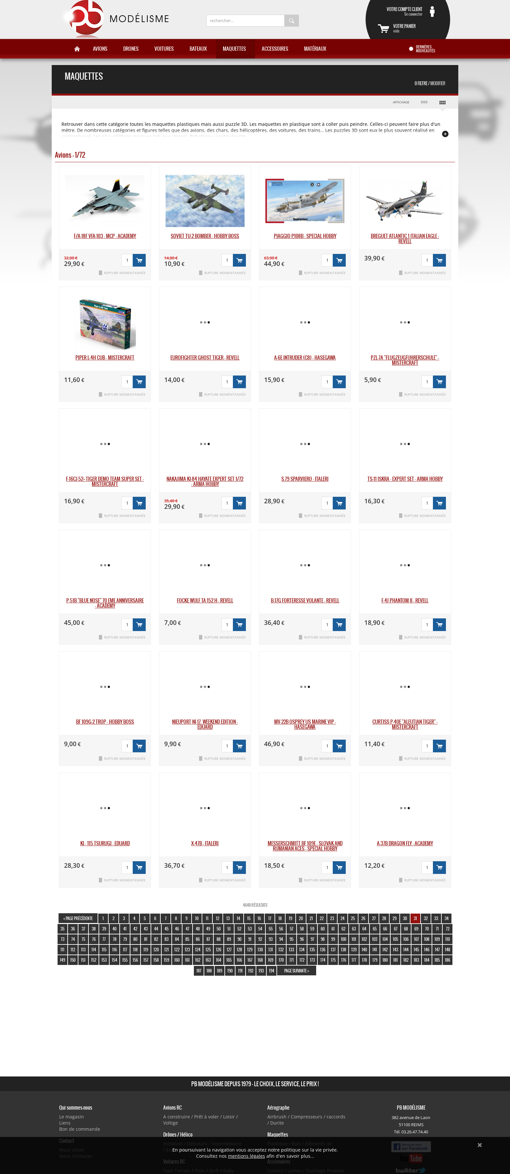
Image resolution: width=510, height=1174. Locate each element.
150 (72, 960)
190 (230, 970)
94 (281, 939)
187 (198, 970)
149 (62, 960)
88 (219, 939)
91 (249, 939)
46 (177, 928)
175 (333, 960)
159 (166, 960)
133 (291, 949)
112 (73, 949)
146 (426, 949)
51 (229, 928)
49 (208, 928)
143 (395, 949)
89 (229, 939)
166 (239, 960)
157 (145, 960)
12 (217, 918)
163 (208, 960)
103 (374, 939)
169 (270, 960)
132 (281, 949)
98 (323, 939)
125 (208, 949)
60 (323, 928)
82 (156, 939)
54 (260, 928)
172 (302, 960)
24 (342, 918)
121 (166, 949)
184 (426, 960)
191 (240, 970)
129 (249, 949)
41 (125, 928)
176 (343, 960)
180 (385, 960)
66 (385, 928)
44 (156, 928)
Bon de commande (79, 1129)
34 (447, 918)
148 (447, 949)
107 (416, 939)
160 (177, 960)
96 (302, 939)
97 (312, 939)
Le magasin (71, 1117)
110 (447, 939)
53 (250, 928)
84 (177, 939)
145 (416, 949)
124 (197, 949)
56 (281, 928)
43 (146, 928)
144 (406, 949)
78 (114, 939)
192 (250, 970)
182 (406, 960)
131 (270, 949)
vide (415, 28)
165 (229, 960)
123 (187, 949)
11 (207, 918)
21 (311, 918)
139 (353, 949)
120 (156, 949)
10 (196, 918)
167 (250, 960)
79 (125, 939)
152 (93, 960)
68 (406, 928)
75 (83, 939)
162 (197, 960)
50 (219, 928)
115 (104, 949)
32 (426, 918)
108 (426, 939)
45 (166, 928)
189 (219, 970)
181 (395, 960)
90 (239, 939)
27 (374, 918)
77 (104, 939)
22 (322, 918)
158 (156, 960)
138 (343, 949)
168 (260, 960)
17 (269, 918)
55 (271, 928)
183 (416, 960)
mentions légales (246, 1156)
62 (343, 928)
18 (280, 918)
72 (448, 928)
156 (135, 960)
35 (62, 928)
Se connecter (400, 11)
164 (218, 960)
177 (354, 960)
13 (228, 918)
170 (281, 960)
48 (198, 928)
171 (291, 960)
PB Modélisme (114, 19)
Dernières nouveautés (425, 48)
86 (198, 939)
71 (437, 928)
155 (125, 960)
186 (447, 960)
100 (343, 939)
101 (354, 939)
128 (239, 949)
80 (135, 939)
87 (208, 939)
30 (405, 918)
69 (416, 928)
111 (62, 949)
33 (436, 918)
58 (302, 928)
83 (166, 939)
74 (73, 939)
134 (301, 949)
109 (437, 939)
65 (375, 928)
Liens (65, 1123)
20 (301, 918)
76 (94, 939)
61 (333, 928)
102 (364, 939)
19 (290, 918)
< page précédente (78, 918)
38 (94, 928)
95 (291, 939)
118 (135, 949)
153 (104, 960)
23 (332, 918)
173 (312, 960)
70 (427, 928)
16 (259, 918)
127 (229, 949)
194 (271, 970)
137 (333, 949)
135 (312, 949)
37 (83, 928)
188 (209, 970)
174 (322, 960)
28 (384, 918)
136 (322, 949)
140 (364, 949)
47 (187, 928)
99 (333, 939)
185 (437, 960)
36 (73, 928)
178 (364, 960)
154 (114, 960)
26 (363, 918)
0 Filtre (430, 83)
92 (260, 939)
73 (62, 939)
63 (354, 928)
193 (261, 970)
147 (437, 949)
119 (145, 949)
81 (145, 939)
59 (312, 928)
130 (260, 949)
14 (238, 918)
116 (114, 949)
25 (353, 918)
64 (364, 928)
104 (385, 939)
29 (394, 918)
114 (93, 949)
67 (395, 928)
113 (83, 949)
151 (83, 960)
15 (248, 918)
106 (406, 939)
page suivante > (296, 970)
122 (177, 949)
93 (271, 939)
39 (104, 928)
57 (291, 928)
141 (374, 949)
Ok (480, 1145)
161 (187, 960)
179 (374, 960)
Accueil (77, 49)
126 (218, 949)
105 (395, 939)
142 (385, 949)
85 (187, 939)
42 (135, 928)
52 (239, 928)
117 (125, 949)
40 (114, 928)
